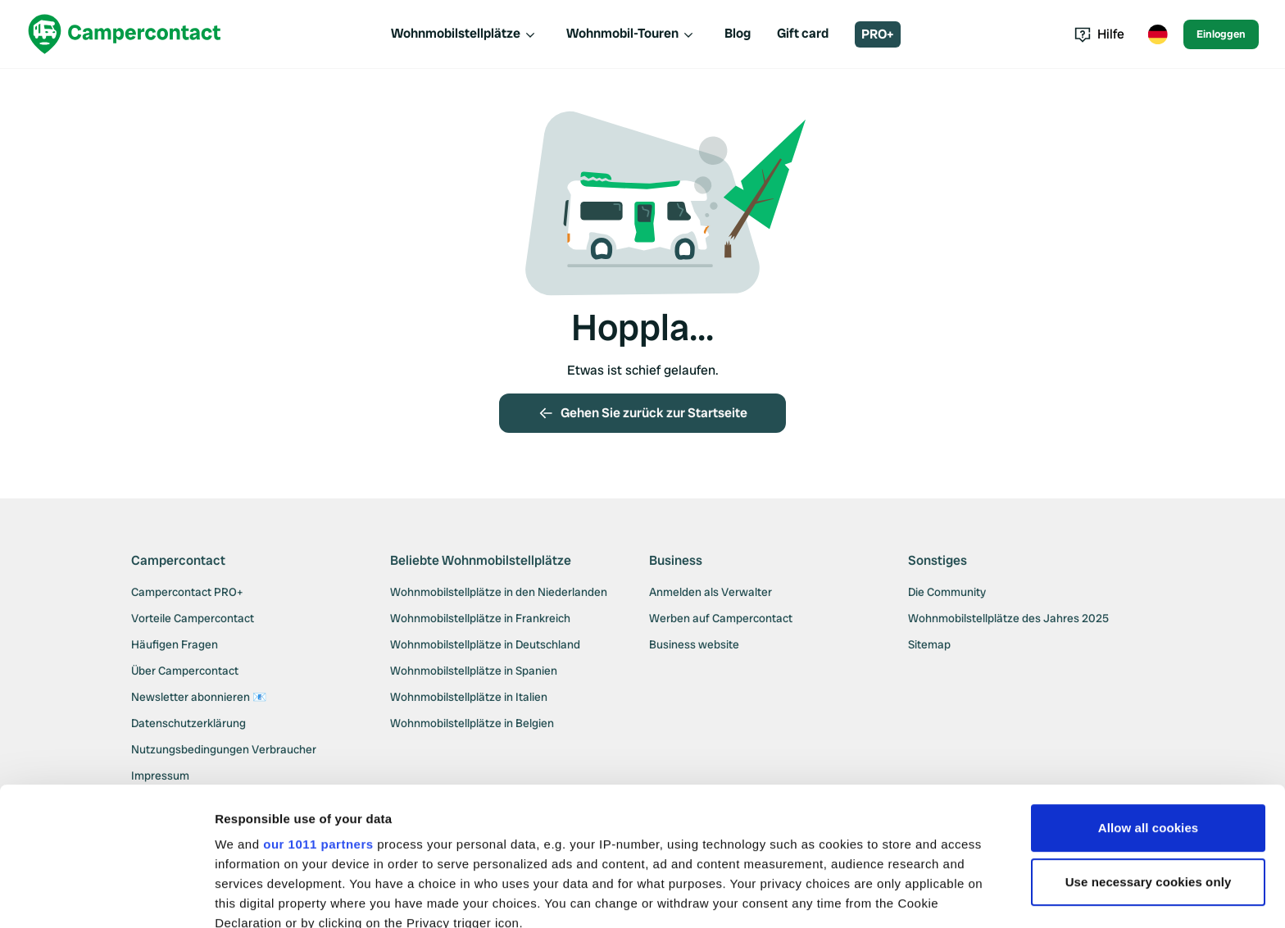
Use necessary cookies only (1148, 752)
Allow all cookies (1148, 698)
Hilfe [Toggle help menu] (1099, 34)
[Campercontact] (124, 34)
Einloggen (1221, 34)
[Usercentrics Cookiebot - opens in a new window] (106, 896)
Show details (253, 896)
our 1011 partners (318, 714)
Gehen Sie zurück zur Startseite (642, 412)
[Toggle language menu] (1157, 34)
